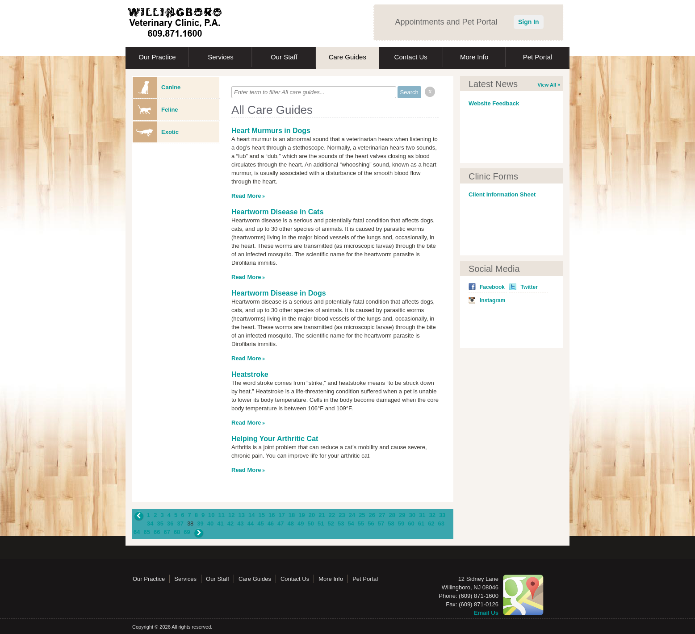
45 (260, 523)
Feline (155, 109)
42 (230, 523)
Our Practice (157, 57)
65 (146, 532)
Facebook (492, 287)
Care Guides (347, 57)
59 (401, 523)
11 (221, 515)
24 (352, 515)
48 (291, 523)
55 (361, 523)
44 (250, 523)
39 (200, 523)
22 (332, 515)
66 (157, 532)
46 (271, 523)
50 (311, 523)
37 (180, 523)
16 (271, 515)
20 (312, 515)
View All (546, 85)
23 (342, 515)
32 (432, 515)
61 (421, 523)
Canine (156, 87)
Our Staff (284, 57)
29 (402, 515)
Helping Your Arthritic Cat (274, 438)
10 (211, 515)
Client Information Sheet (502, 194)
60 (411, 523)
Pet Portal (538, 57)
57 (381, 523)
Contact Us (410, 57)
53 (341, 523)
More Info (474, 57)
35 (160, 523)
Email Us (486, 612)
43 (240, 523)
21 (321, 515)
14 (251, 515)
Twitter (528, 287)
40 (210, 523)
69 (187, 532)
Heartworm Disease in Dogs (278, 293)
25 (362, 515)
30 (412, 515)
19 (301, 515)
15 (261, 515)
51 (321, 523)
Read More (246, 195)
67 (166, 532)
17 (281, 515)
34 (150, 523)
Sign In (528, 21)
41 (220, 523)
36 (170, 523)
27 (382, 515)
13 (242, 515)
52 (330, 523)
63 (441, 523)
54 (351, 523)
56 (371, 523)
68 (177, 532)
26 (372, 515)
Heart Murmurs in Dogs (270, 130)
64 (137, 532)
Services (221, 57)
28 (392, 515)
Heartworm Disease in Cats (277, 212)
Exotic (156, 131)
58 (391, 523)
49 (300, 523)
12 (231, 515)
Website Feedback (494, 103)
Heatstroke (249, 374)
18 (292, 515)
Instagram (492, 300)
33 (442, 515)
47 (280, 523)
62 (431, 523)
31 (422, 515)
